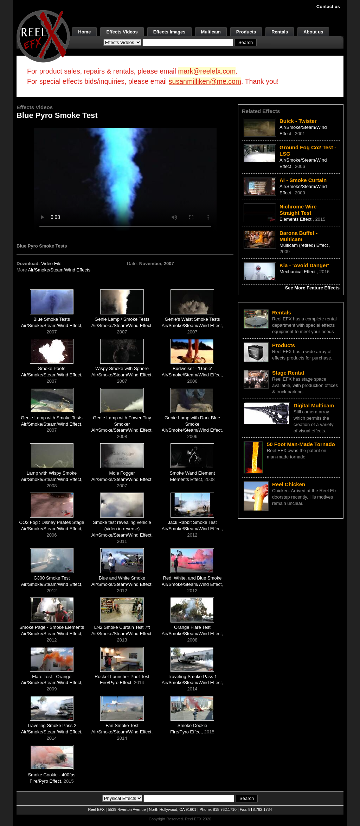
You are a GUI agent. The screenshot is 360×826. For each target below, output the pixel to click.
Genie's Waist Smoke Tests (192, 319)
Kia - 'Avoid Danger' (304, 265)
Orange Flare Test (192, 627)
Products (246, 32)
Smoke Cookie (192, 725)
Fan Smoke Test (122, 725)
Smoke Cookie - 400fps (51, 774)
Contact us (328, 6)
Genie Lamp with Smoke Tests (51, 417)
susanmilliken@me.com (205, 81)
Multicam (211, 32)
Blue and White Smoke (122, 578)
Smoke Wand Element (192, 473)
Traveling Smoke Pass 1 (192, 676)
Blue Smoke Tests (51, 319)
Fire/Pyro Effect (115, 682)
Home (84, 32)
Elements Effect (186, 479)
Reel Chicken (288, 484)
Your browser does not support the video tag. (125, 179)
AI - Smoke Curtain (303, 180)
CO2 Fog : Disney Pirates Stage (51, 522)
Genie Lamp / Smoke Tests (122, 319)
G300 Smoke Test (51, 578)
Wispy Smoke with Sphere (122, 368)
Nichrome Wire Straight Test (298, 210)
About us (313, 32)
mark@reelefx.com (207, 71)
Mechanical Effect (298, 271)
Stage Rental (288, 373)
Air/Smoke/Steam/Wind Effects (59, 270)
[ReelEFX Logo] (43, 35)
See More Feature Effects (312, 287)
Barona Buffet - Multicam (298, 236)
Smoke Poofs (51, 368)
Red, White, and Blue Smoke (192, 578)
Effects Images (169, 32)
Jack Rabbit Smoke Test (192, 522)
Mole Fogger (122, 473)
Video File (51, 263)
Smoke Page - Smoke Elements (51, 627)
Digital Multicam (314, 405)
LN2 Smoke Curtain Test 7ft (122, 627)
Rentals (279, 32)
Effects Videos (121, 32)
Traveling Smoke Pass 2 (51, 725)
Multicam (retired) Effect (304, 245)
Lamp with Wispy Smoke (52, 473)
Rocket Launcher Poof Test (122, 676)
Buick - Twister (298, 121)
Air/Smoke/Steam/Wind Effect (51, 325)
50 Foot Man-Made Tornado (301, 444)
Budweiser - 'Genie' (192, 368)
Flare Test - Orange (51, 676)
